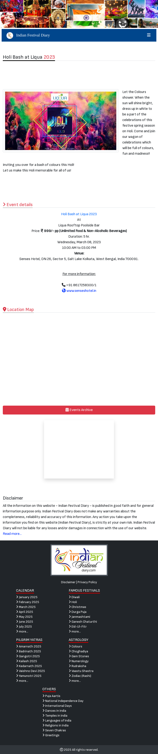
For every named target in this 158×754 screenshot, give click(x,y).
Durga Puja (77, 612)
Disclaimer (68, 582)
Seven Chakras (54, 730)
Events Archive (79, 410)
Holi (73, 602)
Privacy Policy (87, 582)
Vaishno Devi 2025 (30, 671)
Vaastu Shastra (81, 671)
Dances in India (54, 711)
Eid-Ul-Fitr (78, 627)
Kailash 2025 (26, 661)
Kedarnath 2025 (29, 666)
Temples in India (54, 716)
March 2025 (26, 607)
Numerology (79, 661)
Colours (75, 646)
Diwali (74, 597)
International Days (57, 706)
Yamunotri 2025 (28, 676)
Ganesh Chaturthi (83, 622)
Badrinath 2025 (28, 651)
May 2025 (24, 617)
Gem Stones (79, 656)
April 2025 (24, 612)
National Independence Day (62, 701)
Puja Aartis (51, 696)
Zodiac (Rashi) (80, 676)
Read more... (12, 534)
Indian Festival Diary (79, 35)
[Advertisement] (79, 75)
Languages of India (56, 720)
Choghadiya (78, 651)
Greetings (50, 735)
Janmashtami (79, 617)
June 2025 (24, 622)
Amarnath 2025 (28, 646)
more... (22, 631)
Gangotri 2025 (28, 656)
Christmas (77, 607)
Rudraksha (77, 666)
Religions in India (55, 725)
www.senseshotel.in (79, 291)
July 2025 (24, 627)
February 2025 (27, 602)
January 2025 (27, 597)
